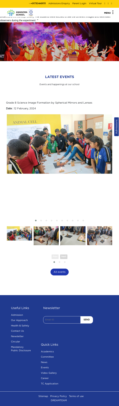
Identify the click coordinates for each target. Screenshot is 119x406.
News (44, 362)
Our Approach (19, 320)
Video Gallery (49, 373)
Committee (47, 357)
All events (60, 272)
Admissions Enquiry (59, 3)
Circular (15, 342)
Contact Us (17, 331)
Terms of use (76, 396)
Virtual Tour (95, 3)
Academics (47, 351)
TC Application (49, 384)
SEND (87, 320)
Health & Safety (20, 326)
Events (45, 367)
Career (45, 378)
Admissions (116, 127)
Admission (17, 315)
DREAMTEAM (59, 400)
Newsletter (17, 336)
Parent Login (79, 3)
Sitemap (43, 396)
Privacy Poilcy (58, 396)
